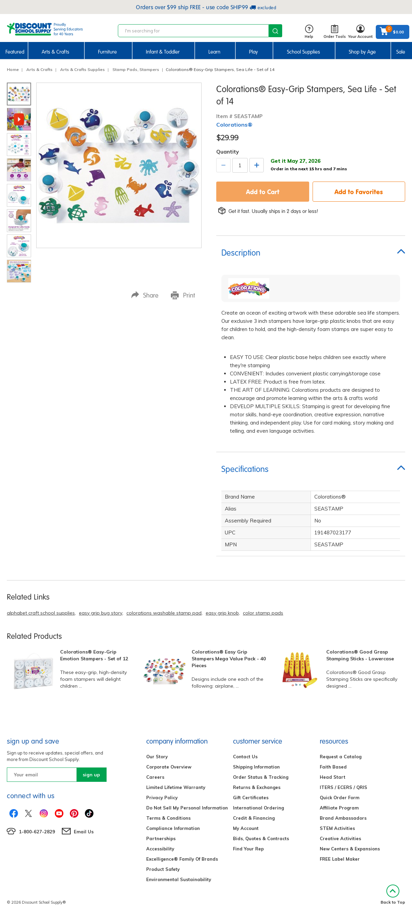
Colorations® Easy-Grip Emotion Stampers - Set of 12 (94, 655)
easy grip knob (222, 613)
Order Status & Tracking (260, 777)
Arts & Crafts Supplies (82, 69)
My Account (246, 828)
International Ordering (258, 807)
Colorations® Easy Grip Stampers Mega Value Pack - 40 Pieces (229, 659)
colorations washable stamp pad (164, 613)
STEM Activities (337, 828)
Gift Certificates (251, 797)
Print (183, 295)
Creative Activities (340, 838)
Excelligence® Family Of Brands (182, 859)
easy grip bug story (100, 613)
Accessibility (160, 848)
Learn (214, 51)
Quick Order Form (339, 797)
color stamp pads (263, 613)
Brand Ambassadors (343, 818)
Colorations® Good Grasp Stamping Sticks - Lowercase (360, 655)
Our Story (157, 756)
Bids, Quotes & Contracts (261, 838)
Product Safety (163, 869)
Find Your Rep (248, 848)
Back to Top (393, 895)
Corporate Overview (168, 767)
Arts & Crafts (55, 51)
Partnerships (161, 838)
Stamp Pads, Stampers (135, 69)
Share (145, 295)
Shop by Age (362, 51)
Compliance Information (173, 828)
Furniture (107, 51)
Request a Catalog (340, 756)
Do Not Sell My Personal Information (187, 807)
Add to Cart (262, 191)
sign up (91, 775)
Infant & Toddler (163, 51)
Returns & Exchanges (256, 787)
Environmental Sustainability (178, 879)
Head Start (332, 777)
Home (13, 69)
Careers (155, 777)
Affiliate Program (339, 807)
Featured (14, 51)
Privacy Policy (162, 797)
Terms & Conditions (168, 818)
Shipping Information (256, 767)
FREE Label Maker (340, 859)
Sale (400, 51)
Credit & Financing (254, 818)
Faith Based (333, 767)
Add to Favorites (358, 191)
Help (309, 32)
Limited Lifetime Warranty (175, 787)
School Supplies (303, 51)
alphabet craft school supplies (41, 613)
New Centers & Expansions (350, 848)
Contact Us (245, 756)
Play (253, 51)
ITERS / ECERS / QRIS (343, 787)
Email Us (84, 831)
